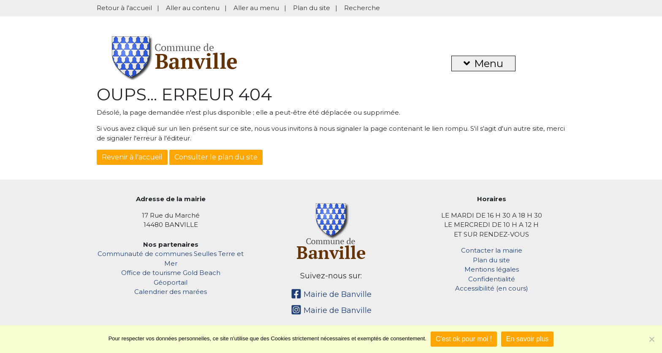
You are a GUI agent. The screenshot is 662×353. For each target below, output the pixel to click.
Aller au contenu (193, 8)
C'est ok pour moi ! (464, 338)
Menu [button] (483, 63)
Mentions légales (491, 269)
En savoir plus (527, 338)
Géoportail (170, 282)
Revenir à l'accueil (132, 157)
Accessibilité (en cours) (491, 288)
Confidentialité (491, 279)
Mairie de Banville (331, 294)
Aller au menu (256, 8)
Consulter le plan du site (216, 157)
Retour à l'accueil (124, 8)
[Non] (651, 339)
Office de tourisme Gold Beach (170, 273)
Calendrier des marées (170, 292)
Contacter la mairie (491, 250)
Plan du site (311, 8)
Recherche (362, 8)
